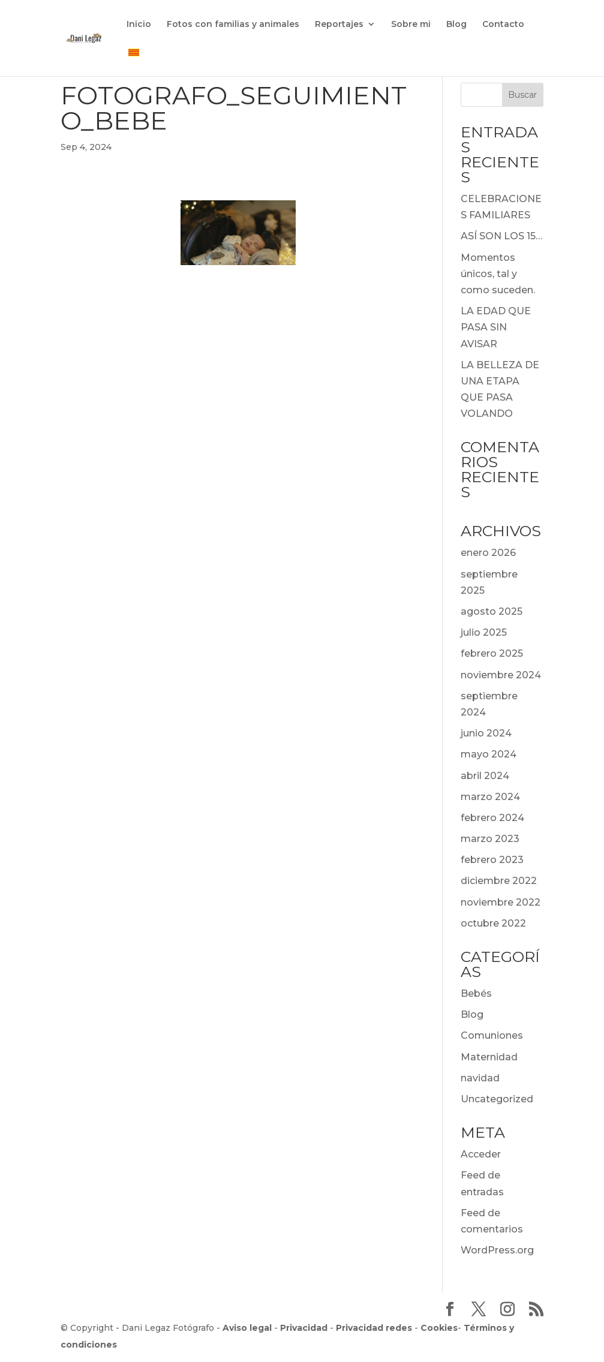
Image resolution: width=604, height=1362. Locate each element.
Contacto (503, 24)
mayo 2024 (488, 754)
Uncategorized (497, 1099)
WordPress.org (497, 1250)
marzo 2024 (490, 796)
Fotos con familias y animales (233, 24)
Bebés (476, 993)
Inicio (139, 24)
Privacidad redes (374, 1327)
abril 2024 (485, 775)
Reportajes (339, 24)
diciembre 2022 (499, 880)
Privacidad (303, 1327)
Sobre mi (411, 24)
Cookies (439, 1327)
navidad (480, 1078)
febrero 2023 (492, 859)
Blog (456, 24)
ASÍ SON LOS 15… (501, 236)
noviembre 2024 (501, 675)
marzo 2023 (490, 838)
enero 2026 (488, 552)
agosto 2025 (491, 611)
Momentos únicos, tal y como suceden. (498, 274)
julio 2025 (484, 632)
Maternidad (489, 1057)
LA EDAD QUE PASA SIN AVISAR (496, 327)
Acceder (481, 1154)
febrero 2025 (492, 653)
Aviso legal (247, 1327)
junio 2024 (486, 733)
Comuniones (492, 1035)
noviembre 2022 (500, 902)
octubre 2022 (493, 923)
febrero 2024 (492, 817)
